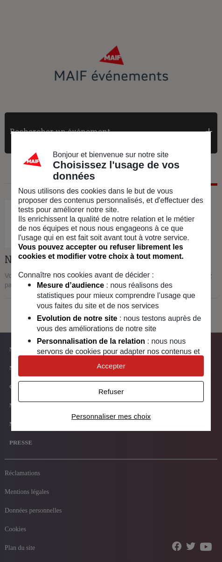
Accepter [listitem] (111, 366)
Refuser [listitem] (111, 391)
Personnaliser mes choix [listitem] (111, 416)
